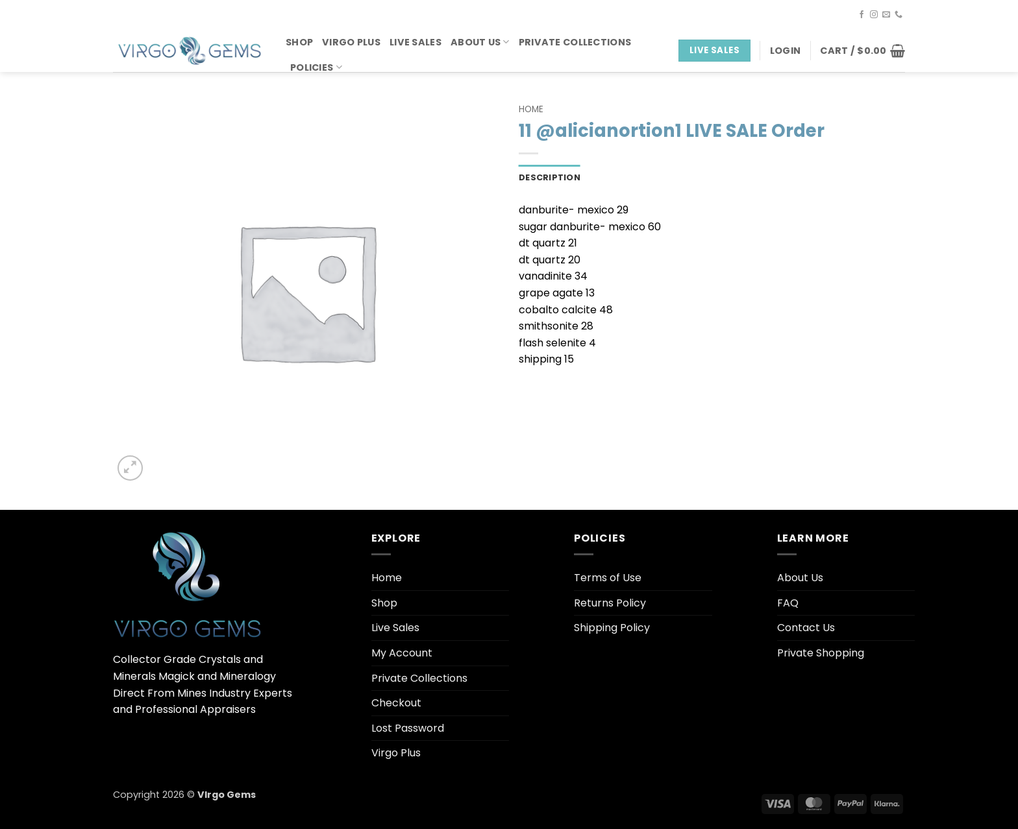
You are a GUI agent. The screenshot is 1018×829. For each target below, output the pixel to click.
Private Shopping (820, 652)
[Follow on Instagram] (874, 14)
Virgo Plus (351, 42)
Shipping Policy (612, 627)
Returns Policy (610, 602)
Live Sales (415, 42)
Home (531, 109)
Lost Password (407, 728)
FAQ (788, 602)
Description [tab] (549, 177)
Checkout (396, 702)
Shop (299, 42)
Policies (316, 67)
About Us (480, 42)
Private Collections (575, 42)
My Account (401, 652)
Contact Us (806, 627)
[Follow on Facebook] (861, 14)
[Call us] (898, 14)
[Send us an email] (886, 14)
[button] (785, 50)
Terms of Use (607, 577)
